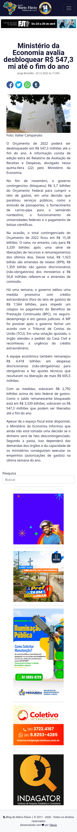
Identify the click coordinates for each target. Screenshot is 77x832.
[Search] (38, 479)
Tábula (53, 825)
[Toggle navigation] (69, 8)
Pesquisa (9, 473)
